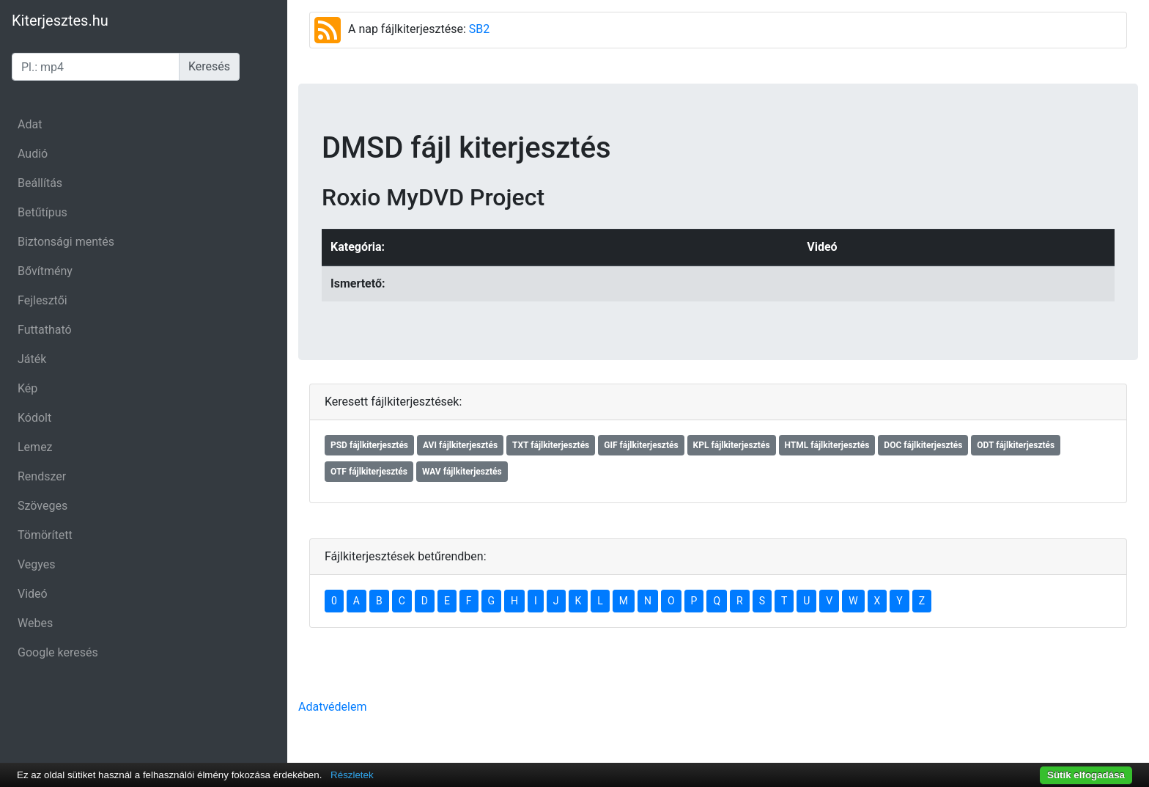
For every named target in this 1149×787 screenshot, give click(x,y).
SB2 (479, 29)
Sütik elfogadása (1086, 774)
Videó (33, 594)
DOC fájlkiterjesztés (923, 445)
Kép (27, 388)
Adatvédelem (332, 707)
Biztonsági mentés (66, 242)
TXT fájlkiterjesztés (550, 445)
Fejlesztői (42, 300)
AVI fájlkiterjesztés (460, 445)
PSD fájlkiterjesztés (369, 445)
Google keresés (58, 652)
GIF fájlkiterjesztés (641, 445)
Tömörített (45, 535)
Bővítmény (45, 271)
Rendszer (42, 476)
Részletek (352, 774)
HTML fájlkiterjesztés (827, 445)
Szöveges (42, 506)
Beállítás (40, 183)
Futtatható (45, 330)
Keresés (209, 66)
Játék (32, 359)
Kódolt (34, 418)
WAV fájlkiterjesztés (462, 471)
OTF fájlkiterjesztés (368, 471)
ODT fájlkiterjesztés (1015, 445)
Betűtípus (42, 212)
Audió (33, 154)
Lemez (35, 447)
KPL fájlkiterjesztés (731, 445)
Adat (30, 124)
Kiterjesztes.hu (60, 20)
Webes (35, 623)
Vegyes (37, 564)
